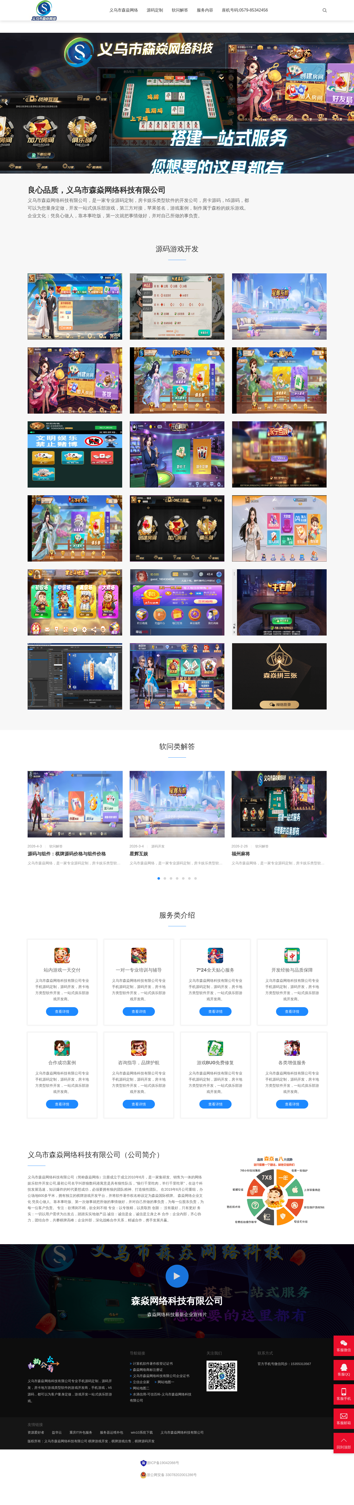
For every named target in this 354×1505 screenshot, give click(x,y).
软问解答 (180, 10)
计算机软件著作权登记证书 (153, 1384)
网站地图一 (166, 1403)
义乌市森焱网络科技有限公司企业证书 (161, 1397)
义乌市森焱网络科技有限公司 (182, 1454)
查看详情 (62, 1017)
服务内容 (205, 10)
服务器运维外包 (111, 1454)
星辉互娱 (139, 854)
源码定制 (155, 10)
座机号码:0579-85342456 (245, 10)
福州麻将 (241, 854)
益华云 (57, 1454)
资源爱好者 (36, 1454)
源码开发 (158, 846)
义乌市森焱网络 (123, 10)
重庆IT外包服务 (81, 1454)
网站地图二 (141, 1409)
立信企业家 (141, 1403)
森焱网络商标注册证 (148, 1391)
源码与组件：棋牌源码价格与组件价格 (67, 854)
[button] (172, 168)
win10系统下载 (142, 1454)
